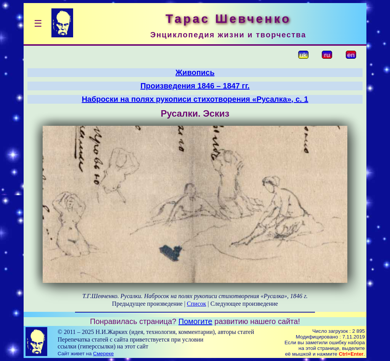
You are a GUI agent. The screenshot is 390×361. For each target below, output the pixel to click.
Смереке (103, 353)
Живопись (195, 72)
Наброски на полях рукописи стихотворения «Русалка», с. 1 (195, 99)
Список (196, 303)
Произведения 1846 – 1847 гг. (195, 86)
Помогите (196, 321)
